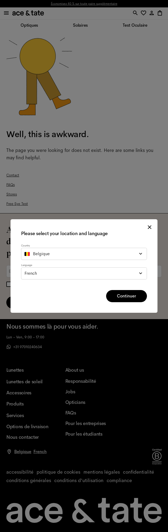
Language (26, 265)
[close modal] (149, 227)
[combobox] (84, 254)
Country (25, 245)
